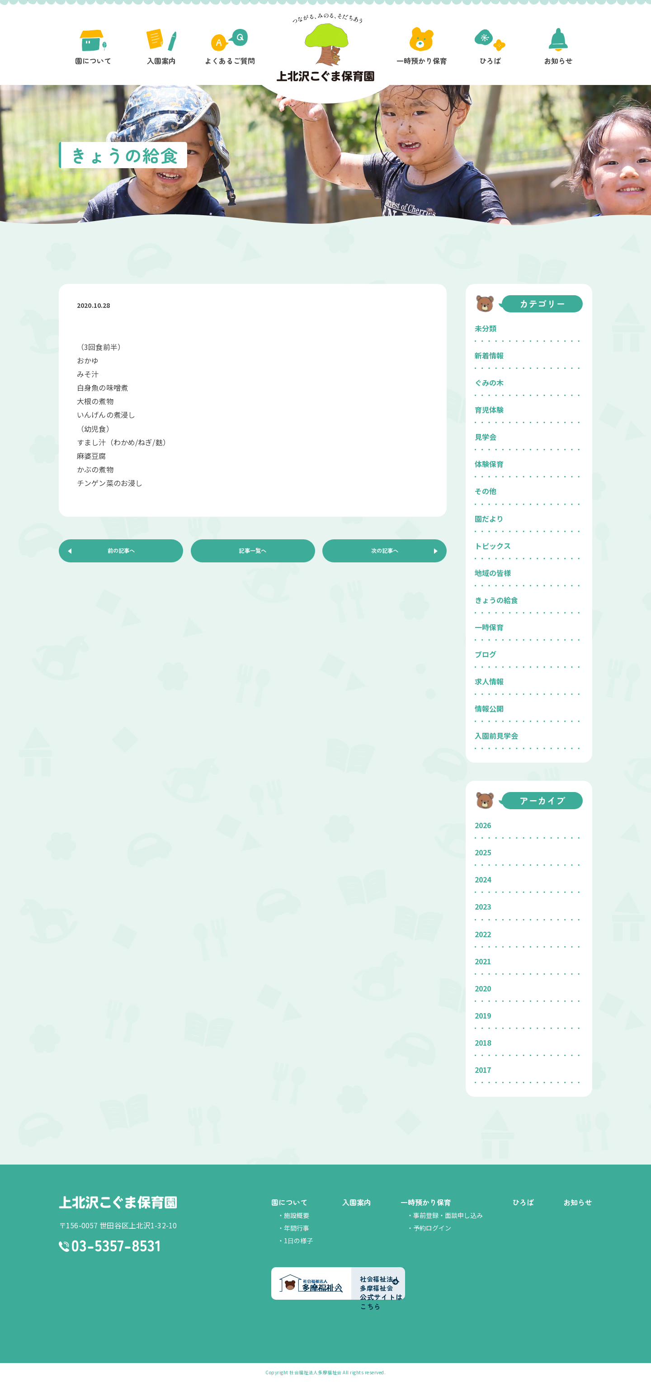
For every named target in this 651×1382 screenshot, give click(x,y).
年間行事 (296, 1227)
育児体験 (489, 409)
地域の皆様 (493, 572)
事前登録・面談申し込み (448, 1215)
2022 (483, 934)
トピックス (493, 545)
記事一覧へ (252, 553)
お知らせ (577, 1202)
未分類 (485, 328)
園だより (489, 518)
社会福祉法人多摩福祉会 (315, 1372)
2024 (483, 879)
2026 (483, 825)
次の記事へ (385, 553)
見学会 (485, 436)
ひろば (523, 1202)
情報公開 (489, 708)
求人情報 (489, 681)
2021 (483, 961)
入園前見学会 (496, 735)
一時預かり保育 (426, 1202)
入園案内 (356, 1202)
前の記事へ (121, 553)
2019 (483, 1015)
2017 (483, 1069)
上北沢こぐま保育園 (118, 1203)
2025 (483, 852)
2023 (483, 906)
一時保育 (489, 627)
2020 (483, 988)
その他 (485, 491)
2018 (483, 1042)
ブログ (485, 654)
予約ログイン (432, 1227)
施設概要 (296, 1215)
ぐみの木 (489, 382)
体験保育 (489, 463)
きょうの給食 (496, 599)
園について (289, 1202)
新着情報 (489, 355)
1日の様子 (298, 1240)
